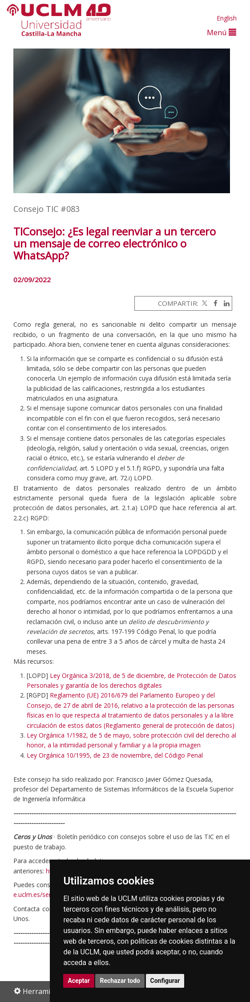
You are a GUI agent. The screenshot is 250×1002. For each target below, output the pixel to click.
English (227, 18)
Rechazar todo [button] (120, 980)
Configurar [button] (165, 980)
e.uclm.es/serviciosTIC (45, 894)
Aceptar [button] (79, 980)
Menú (221, 32)
